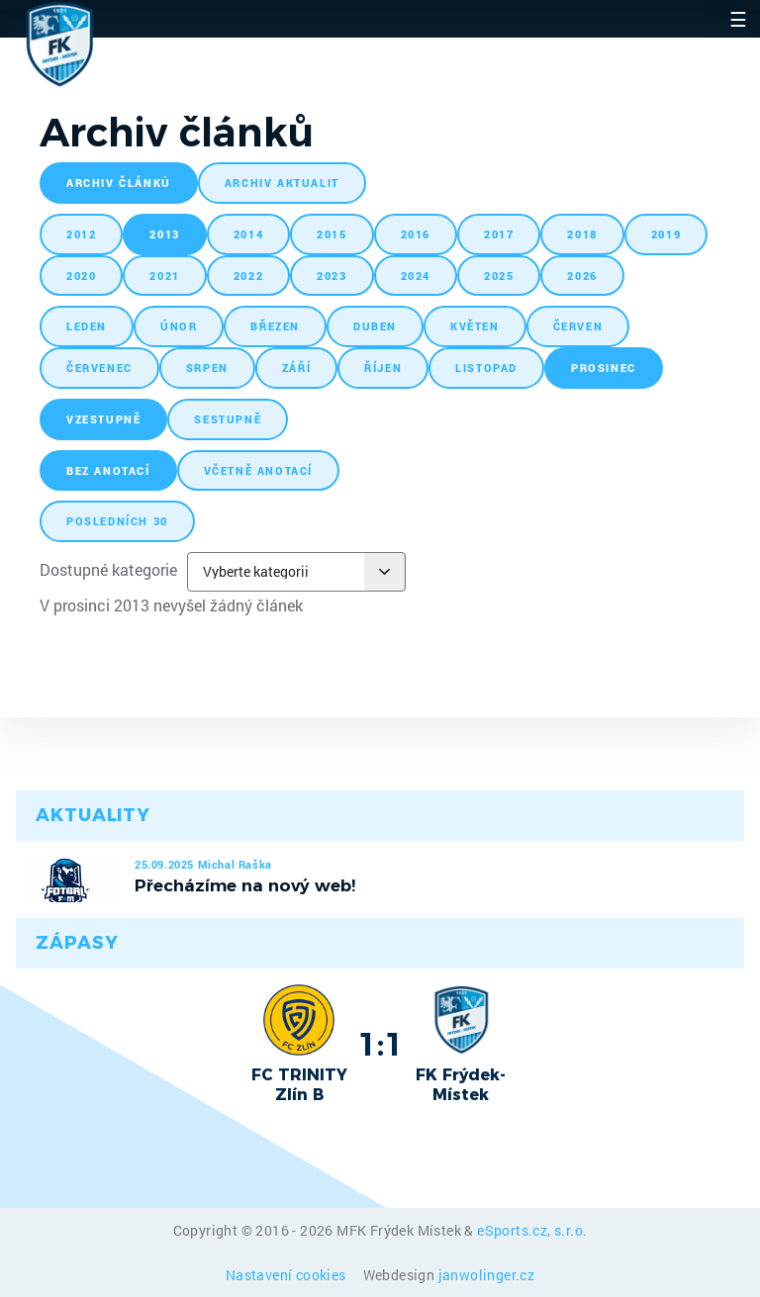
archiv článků (118, 182)
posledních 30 (117, 520)
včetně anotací (258, 470)
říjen (383, 367)
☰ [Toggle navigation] (738, 19)
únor (178, 326)
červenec (99, 367)
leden (86, 326)
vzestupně (103, 419)
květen (475, 326)
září (296, 367)
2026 (582, 275)
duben (375, 326)
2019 (666, 234)
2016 (415, 234)
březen (275, 326)
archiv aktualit (282, 182)
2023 (331, 275)
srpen (207, 367)
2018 (582, 234)
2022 (248, 275)
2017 (499, 234)
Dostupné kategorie (108, 569)
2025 (499, 275)
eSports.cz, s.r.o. (532, 1230)
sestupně (227, 419)
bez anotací (108, 470)
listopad (486, 367)
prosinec (603, 367)
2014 (248, 234)
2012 (81, 234)
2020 (81, 275)
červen (578, 326)
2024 (415, 275)
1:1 (380, 1044)
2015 (331, 234)
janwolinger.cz (486, 1274)
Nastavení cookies (287, 1274)
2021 (164, 275)
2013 (164, 234)
